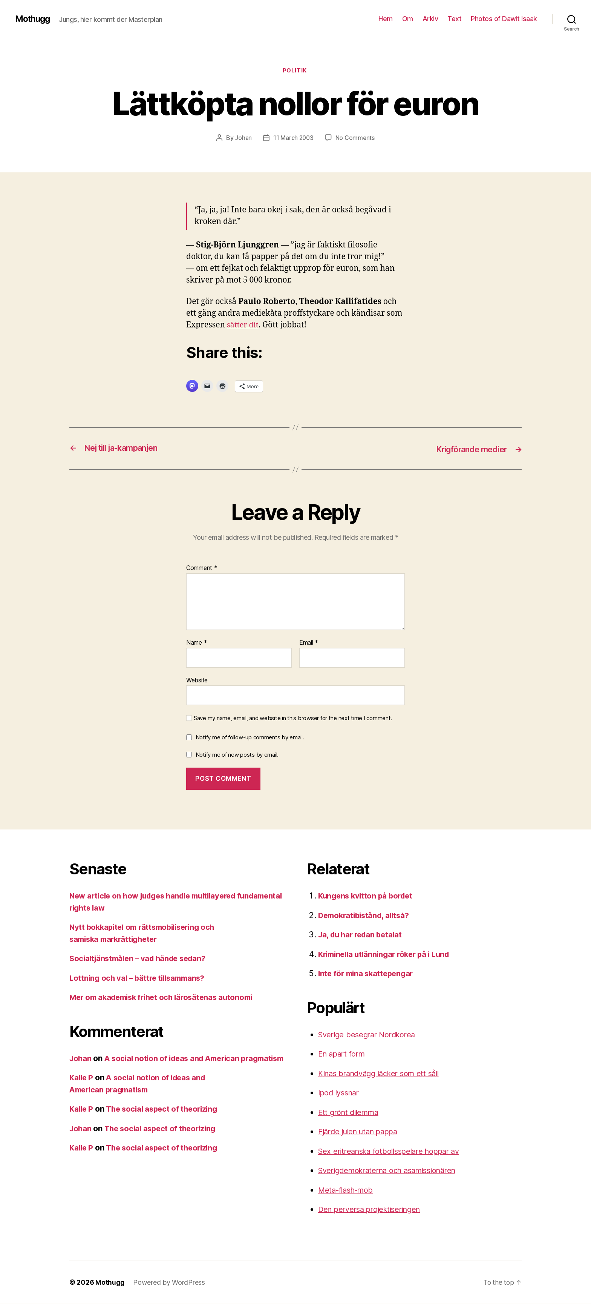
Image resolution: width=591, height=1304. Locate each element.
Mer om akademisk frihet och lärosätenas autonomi (166, 997)
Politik (295, 71)
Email (308, 643)
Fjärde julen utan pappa (361, 1132)
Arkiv (430, 19)
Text (454, 19)
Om (407, 19)
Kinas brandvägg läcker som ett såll (383, 1073)
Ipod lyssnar (340, 1093)
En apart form (343, 1054)
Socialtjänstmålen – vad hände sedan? (141, 958)
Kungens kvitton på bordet (367, 896)
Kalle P (82, 1090)
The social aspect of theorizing (165, 1121)
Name (196, 643)
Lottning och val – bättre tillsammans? (140, 978)
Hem (385, 19)
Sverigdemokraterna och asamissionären (393, 1170)
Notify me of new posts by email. (237, 755)
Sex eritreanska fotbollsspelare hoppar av (394, 1151)
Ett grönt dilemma (350, 1112)
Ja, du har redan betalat (362, 935)
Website (197, 680)
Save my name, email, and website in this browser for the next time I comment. (293, 718)
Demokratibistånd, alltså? (366, 915)
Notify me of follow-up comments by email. (250, 737)
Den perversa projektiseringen (373, 1209)
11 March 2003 (293, 138)
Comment (201, 568)
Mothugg (33, 18)
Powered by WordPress (170, 1283)
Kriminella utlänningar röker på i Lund (388, 954)
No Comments (355, 138)
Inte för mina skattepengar (368, 973)
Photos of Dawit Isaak (504, 19)
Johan (242, 138)
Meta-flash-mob (348, 1190)
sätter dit (243, 326)
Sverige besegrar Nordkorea (370, 1035)
